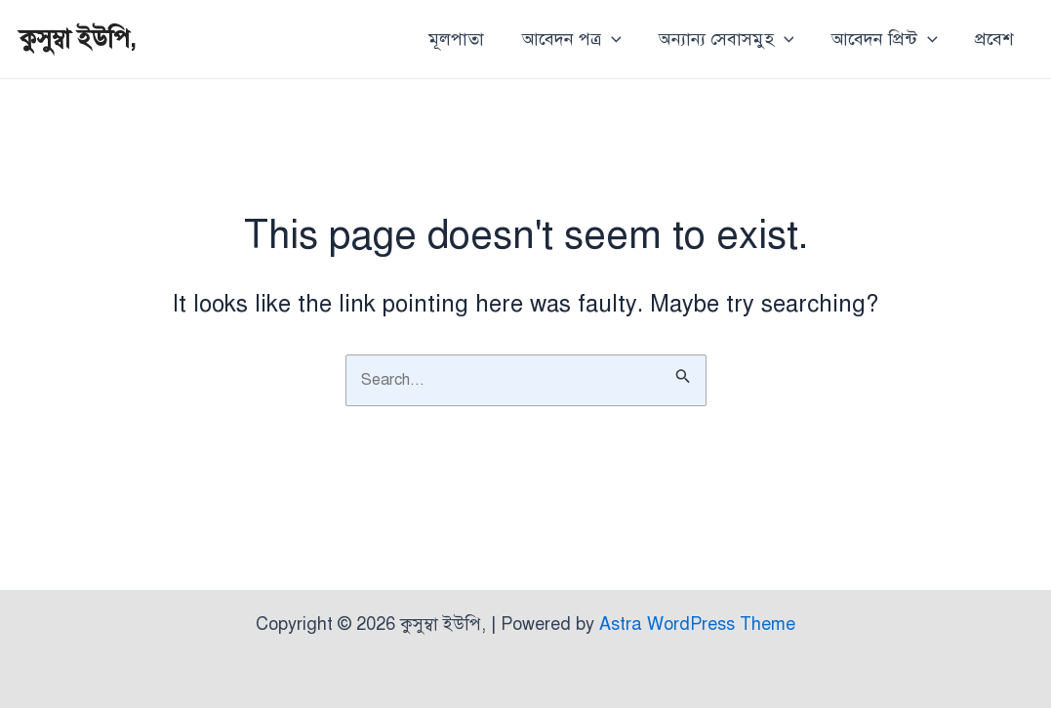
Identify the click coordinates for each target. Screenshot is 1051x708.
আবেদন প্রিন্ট (887, 39)
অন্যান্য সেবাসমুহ (731, 39)
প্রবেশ (995, 39)
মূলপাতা (467, 39)
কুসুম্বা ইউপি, (78, 38)
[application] (619, 39)
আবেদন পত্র (579, 39)
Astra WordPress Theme (697, 624)
